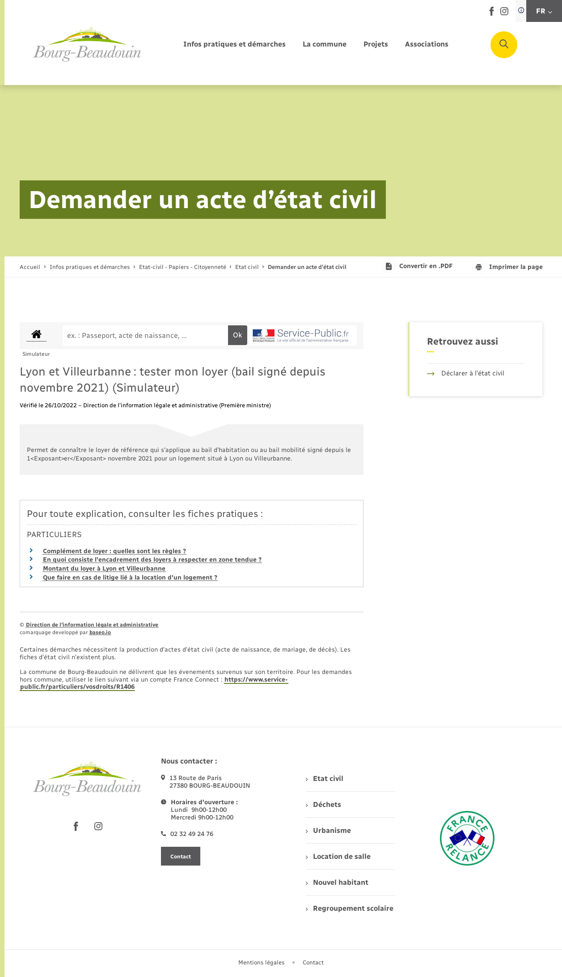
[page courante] (307, 267)
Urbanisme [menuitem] (328, 830)
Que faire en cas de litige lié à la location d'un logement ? (130, 577)
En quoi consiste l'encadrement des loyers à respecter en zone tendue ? (152, 559)
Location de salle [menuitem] (338, 856)
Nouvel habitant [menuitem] (337, 882)
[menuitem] (234, 44)
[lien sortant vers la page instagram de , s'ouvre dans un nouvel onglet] (504, 13)
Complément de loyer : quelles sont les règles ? (114, 551)
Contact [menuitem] (313, 962)
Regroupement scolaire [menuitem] (349, 908)
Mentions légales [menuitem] (261, 962)
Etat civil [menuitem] (324, 778)
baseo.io (100, 632)
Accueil (30, 267)
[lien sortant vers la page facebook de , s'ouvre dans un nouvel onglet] (492, 13)
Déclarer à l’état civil (465, 373)
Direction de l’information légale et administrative (92, 625)
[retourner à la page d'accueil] (87, 44)
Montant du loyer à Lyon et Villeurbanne (104, 568)
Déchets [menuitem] (323, 804)
